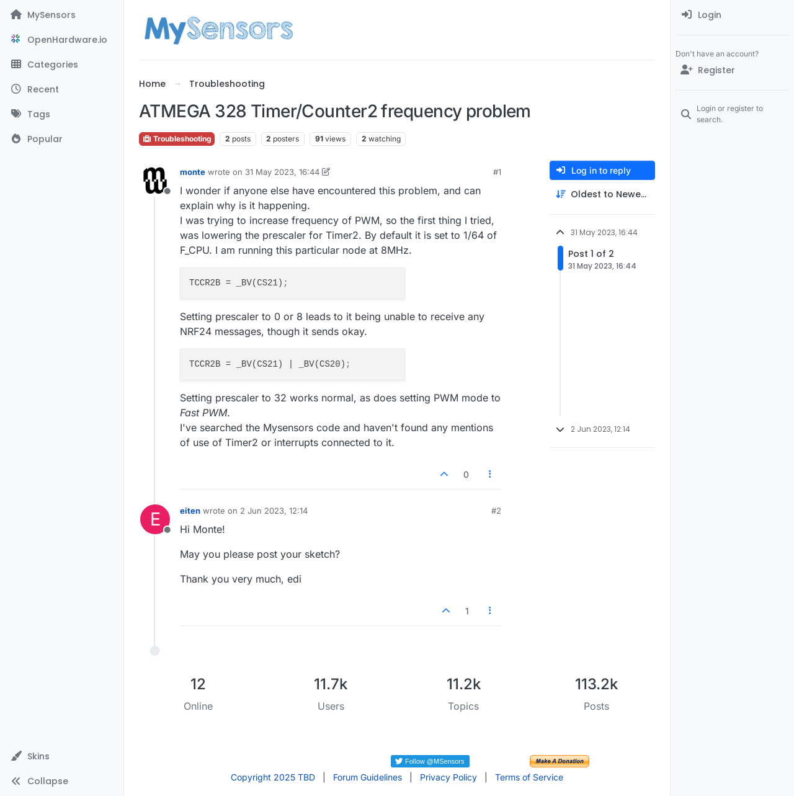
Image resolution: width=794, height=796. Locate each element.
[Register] (732, 70)
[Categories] (61, 64)
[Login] (732, 15)
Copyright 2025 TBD (273, 777)
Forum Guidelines (367, 777)
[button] (61, 756)
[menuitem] (732, 15)
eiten (190, 511)
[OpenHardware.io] (61, 40)
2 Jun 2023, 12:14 (274, 511)
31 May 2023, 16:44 (282, 172)
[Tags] (61, 114)
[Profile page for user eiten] (155, 519)
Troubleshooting (177, 138)
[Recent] (61, 89)
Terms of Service (529, 777)
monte (192, 172)
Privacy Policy (448, 777)
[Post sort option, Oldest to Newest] (602, 194)
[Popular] (61, 139)
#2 (496, 511)
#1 (497, 172)
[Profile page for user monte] (155, 180)
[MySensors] (61, 15)
